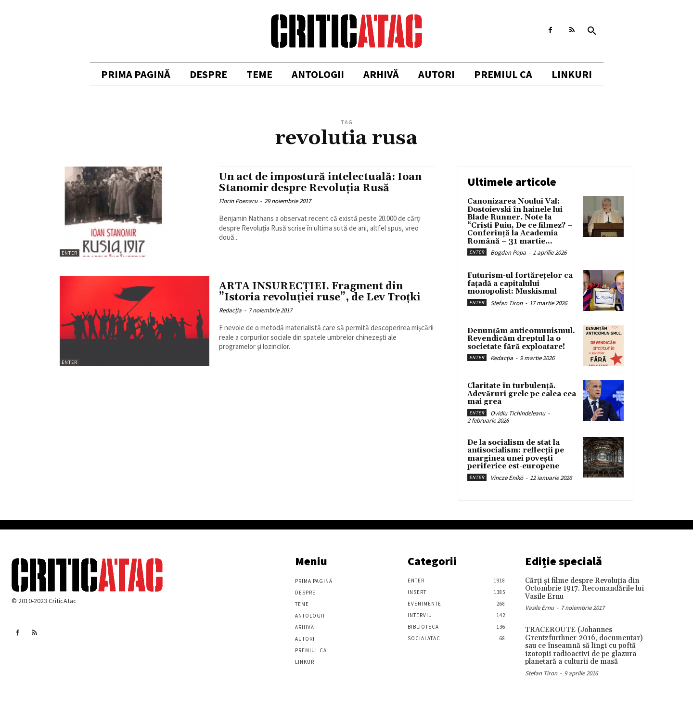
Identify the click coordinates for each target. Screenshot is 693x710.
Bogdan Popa (508, 252)
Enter (69, 253)
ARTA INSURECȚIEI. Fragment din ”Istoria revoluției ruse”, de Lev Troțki (320, 292)
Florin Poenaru (238, 201)
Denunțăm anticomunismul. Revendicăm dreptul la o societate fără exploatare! (521, 338)
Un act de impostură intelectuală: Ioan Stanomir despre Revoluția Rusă (320, 182)
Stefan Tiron (506, 303)
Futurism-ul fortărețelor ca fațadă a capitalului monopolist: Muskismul (520, 283)
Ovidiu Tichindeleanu (517, 413)
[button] (591, 31)
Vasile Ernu (539, 608)
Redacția (230, 310)
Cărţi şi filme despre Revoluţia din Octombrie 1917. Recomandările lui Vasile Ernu (584, 588)
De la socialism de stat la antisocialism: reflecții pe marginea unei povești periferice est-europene (515, 454)
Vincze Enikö (506, 478)
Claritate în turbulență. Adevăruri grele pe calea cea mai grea (521, 393)
